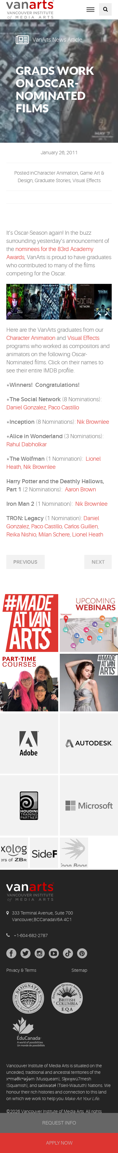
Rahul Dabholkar (26, 444)
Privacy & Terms (21, 970)
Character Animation (30, 338)
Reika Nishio (21, 534)
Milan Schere (54, 534)
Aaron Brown (80, 489)
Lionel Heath (87, 534)
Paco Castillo (63, 407)
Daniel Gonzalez (26, 407)
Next (98, 562)
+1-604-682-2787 (31, 935)
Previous (25, 562)
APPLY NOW (59, 1143)
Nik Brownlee (93, 422)
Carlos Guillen (81, 526)
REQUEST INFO (59, 1123)
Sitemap (79, 970)
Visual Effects (83, 338)
